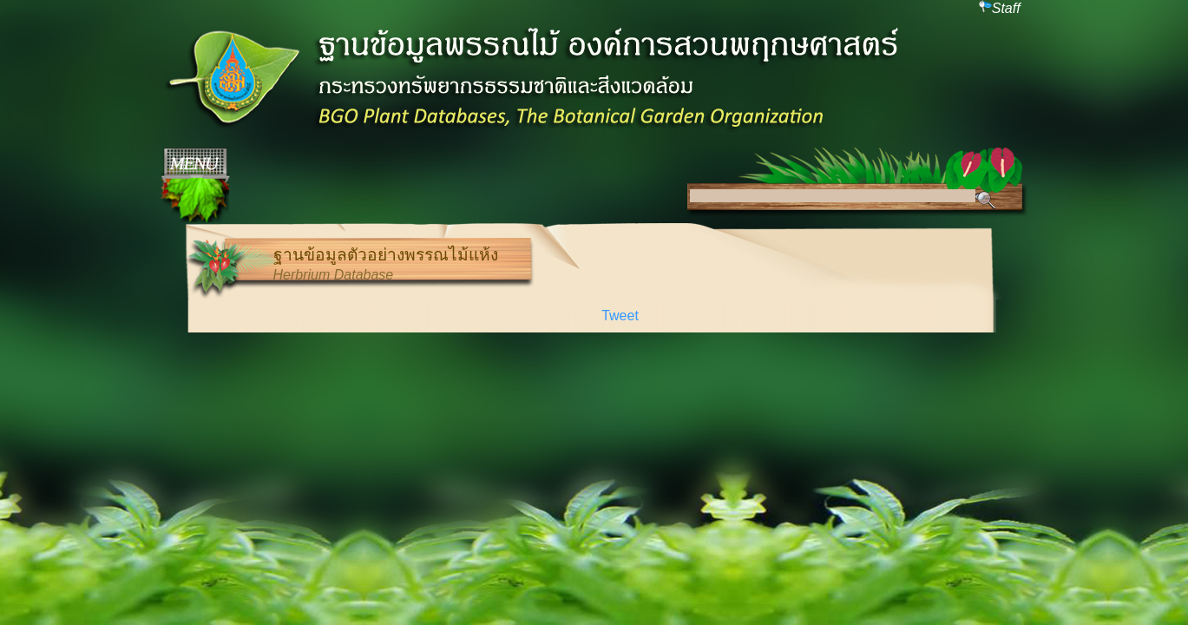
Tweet (620, 315)
